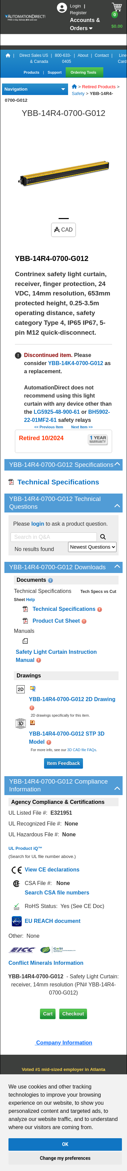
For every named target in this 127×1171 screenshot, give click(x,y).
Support (55, 72)
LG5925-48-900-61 (57, 412)
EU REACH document (52, 921)
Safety (78, 93)
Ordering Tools (84, 72)
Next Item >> (81, 427)
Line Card (122, 58)
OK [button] (65, 1144)
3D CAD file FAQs (81, 750)
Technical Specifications (53, 482)
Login (76, 5)
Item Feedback (63, 763)
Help (30, 599)
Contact (102, 55)
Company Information (63, 1043)
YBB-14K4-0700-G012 (75, 363)
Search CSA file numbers (57, 892)
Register (78, 12)
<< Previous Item (48, 427)
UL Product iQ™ (25, 848)
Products (32, 72)
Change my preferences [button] (65, 1158)
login (37, 524)
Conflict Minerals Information (45, 963)
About (83, 55)
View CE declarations (52, 870)
